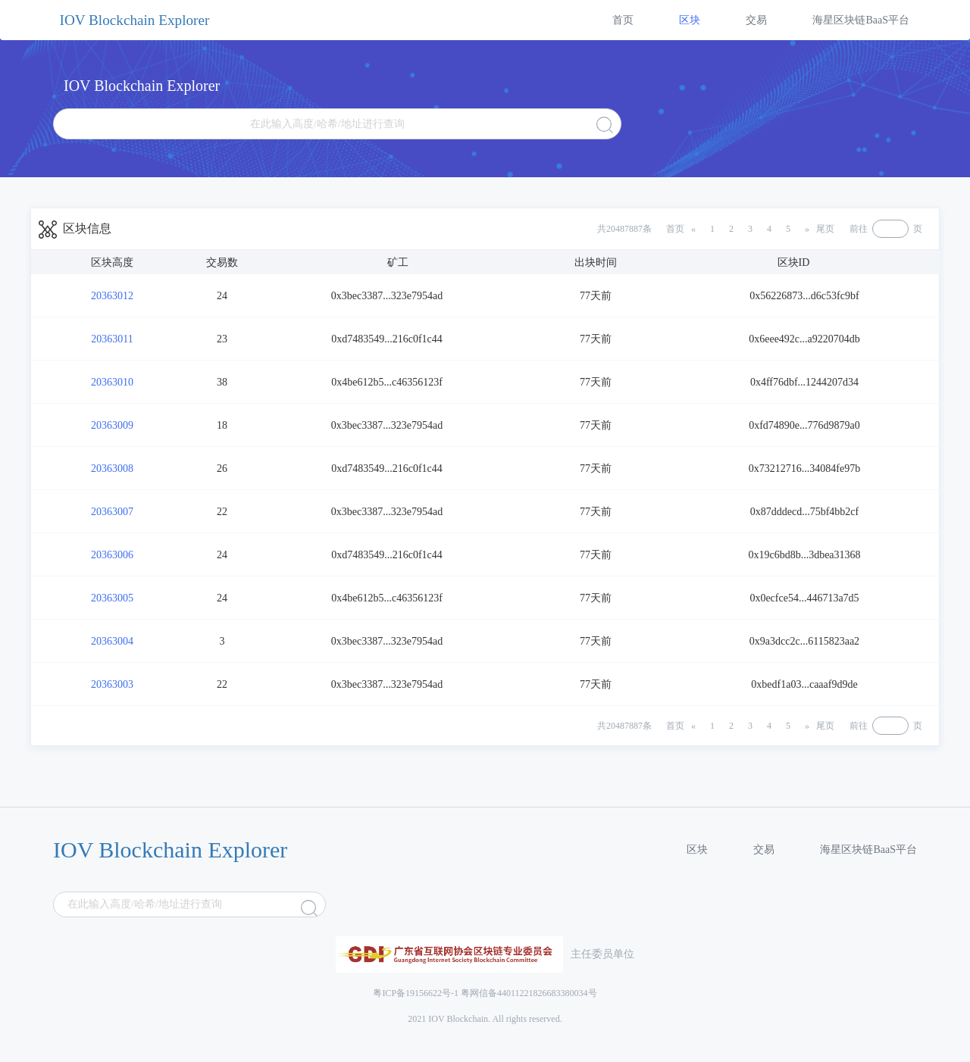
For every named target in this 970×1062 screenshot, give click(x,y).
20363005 (112, 598)
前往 (859, 228)
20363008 (112, 468)
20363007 (112, 511)
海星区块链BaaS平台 (860, 20)
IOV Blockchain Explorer (135, 20)
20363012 (112, 295)
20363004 (112, 641)
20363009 (112, 425)
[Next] (819, 228)
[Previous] (681, 228)
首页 (623, 20)
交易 (756, 20)
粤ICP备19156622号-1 (415, 993)
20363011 (112, 339)
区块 (689, 20)
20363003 (112, 684)
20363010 (112, 382)
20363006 (112, 555)
